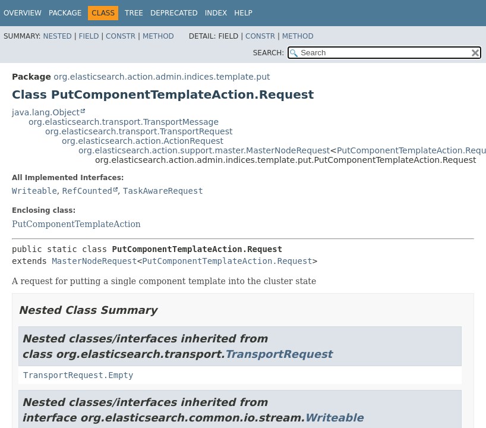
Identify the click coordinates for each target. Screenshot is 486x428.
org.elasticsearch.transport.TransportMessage (124, 122)
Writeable (34, 191)
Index (216, 13)
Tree (134, 13)
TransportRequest (278, 354)
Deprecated (174, 13)
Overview (23, 13)
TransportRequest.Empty (78, 375)
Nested (57, 36)
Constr (120, 36)
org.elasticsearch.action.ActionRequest (142, 141)
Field (88, 36)
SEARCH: (269, 53)
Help (243, 13)
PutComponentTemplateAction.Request (227, 261)
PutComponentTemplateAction (76, 224)
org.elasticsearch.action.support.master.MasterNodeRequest (204, 150)
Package (65, 13)
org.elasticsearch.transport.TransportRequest (139, 131)
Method (158, 36)
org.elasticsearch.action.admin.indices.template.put (161, 76)
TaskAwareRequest (163, 191)
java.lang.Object (46, 112)
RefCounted (87, 191)
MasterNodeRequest (94, 261)
